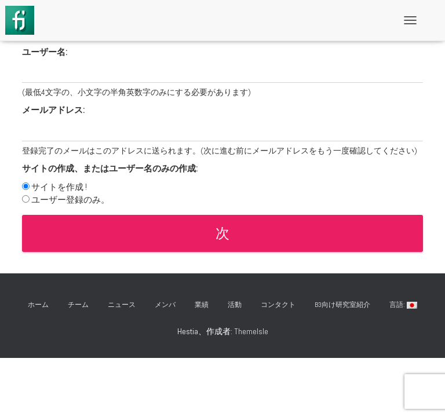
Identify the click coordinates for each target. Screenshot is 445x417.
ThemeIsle (251, 331)
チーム (78, 304)
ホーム (38, 304)
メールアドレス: (53, 109)
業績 (202, 304)
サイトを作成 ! (59, 186)
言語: (403, 304)
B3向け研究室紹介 (342, 304)
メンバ (165, 304)
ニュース (122, 304)
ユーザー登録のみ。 (70, 199)
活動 (235, 304)
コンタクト (278, 304)
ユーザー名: (44, 51)
